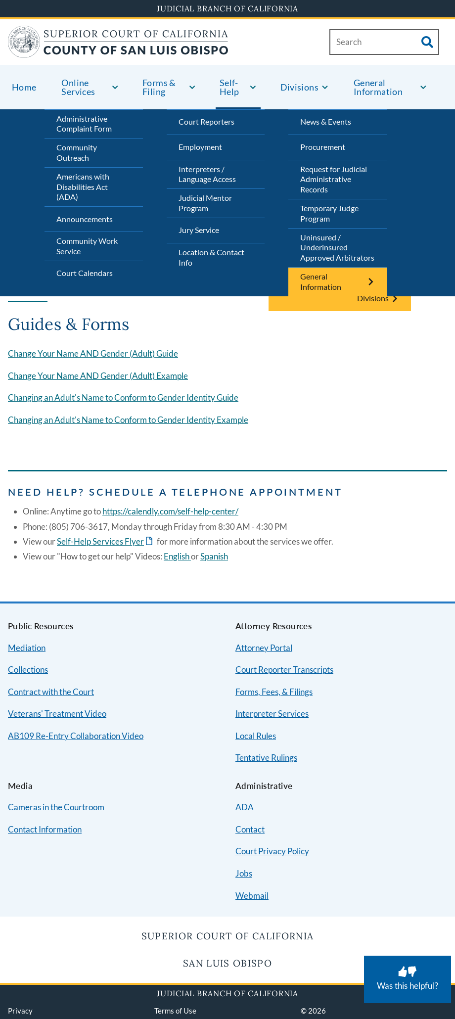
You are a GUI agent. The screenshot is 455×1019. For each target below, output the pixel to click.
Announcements (84, 219)
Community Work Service (87, 246)
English (177, 556)
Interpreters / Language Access (207, 174)
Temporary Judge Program (329, 213)
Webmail (252, 895)
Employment (200, 146)
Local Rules (255, 736)
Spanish (214, 556)
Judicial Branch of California (227, 8)
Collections (28, 669)
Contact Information (45, 829)
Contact (250, 829)
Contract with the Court (51, 692)
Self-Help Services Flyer (100, 541)
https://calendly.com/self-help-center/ (170, 511)
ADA (244, 807)
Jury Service (199, 229)
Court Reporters (206, 121)
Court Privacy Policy (272, 851)
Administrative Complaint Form (84, 124)
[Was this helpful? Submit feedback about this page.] (407, 979)
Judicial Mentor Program (205, 203)
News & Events (325, 121)
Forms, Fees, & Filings (274, 692)
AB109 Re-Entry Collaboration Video (75, 736)
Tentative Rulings (266, 757)
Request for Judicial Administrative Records (333, 179)
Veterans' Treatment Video (57, 713)
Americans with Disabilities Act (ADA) (82, 187)
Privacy (20, 1010)
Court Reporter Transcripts (284, 669)
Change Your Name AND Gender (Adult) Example (98, 376)
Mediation (27, 648)
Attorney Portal (263, 648)
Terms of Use (175, 1010)
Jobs (243, 873)
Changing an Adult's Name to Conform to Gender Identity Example (128, 420)
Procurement (322, 146)
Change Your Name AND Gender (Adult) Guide (93, 353)
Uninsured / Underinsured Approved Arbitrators (337, 247)
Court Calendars (84, 273)
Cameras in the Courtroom (56, 807)
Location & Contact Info (211, 257)
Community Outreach (76, 152)
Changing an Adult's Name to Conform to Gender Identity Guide (123, 397)
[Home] (118, 51)
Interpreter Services (272, 713)
